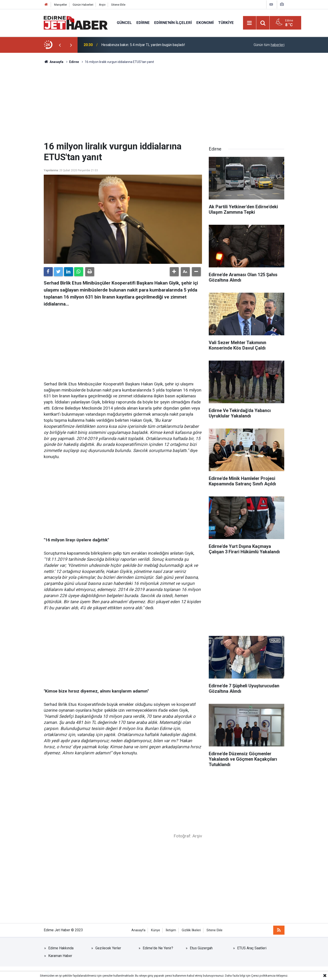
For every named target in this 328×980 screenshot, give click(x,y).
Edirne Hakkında (60, 948)
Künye (155, 930)
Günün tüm (269, 45)
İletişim (171, 930)
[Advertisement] (164, 102)
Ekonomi (205, 22)
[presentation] (60, 45)
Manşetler (60, 4)
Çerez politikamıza (263, 975)
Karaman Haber (60, 956)
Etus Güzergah (201, 948)
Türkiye (226, 22)
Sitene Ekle (118, 4)
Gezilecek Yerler (108, 948)
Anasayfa (138, 930)
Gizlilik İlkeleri (191, 930)
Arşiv (102, 4)
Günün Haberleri (83, 4)
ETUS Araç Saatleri (251, 948)
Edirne (143, 22)
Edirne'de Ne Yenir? (158, 948)
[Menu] (249, 23)
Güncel (124, 22)
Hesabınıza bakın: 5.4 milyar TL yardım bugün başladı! (143, 45)
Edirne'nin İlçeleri (173, 22)
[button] (174, 271)
